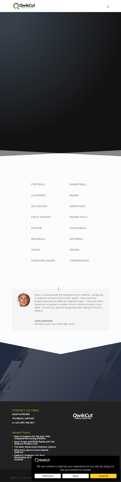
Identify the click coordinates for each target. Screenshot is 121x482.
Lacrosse (38, 195)
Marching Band (43, 260)
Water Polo (78, 217)
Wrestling (77, 206)
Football (38, 184)
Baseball (38, 238)
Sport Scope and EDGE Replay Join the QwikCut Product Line (34, 442)
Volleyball (78, 228)
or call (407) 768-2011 (23, 422)
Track (35, 249)
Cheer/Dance (79, 260)
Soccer (36, 228)
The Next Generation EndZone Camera (35, 446)
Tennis (74, 249)
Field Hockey (41, 217)
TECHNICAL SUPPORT (23, 418)
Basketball (78, 184)
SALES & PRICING (21, 414)
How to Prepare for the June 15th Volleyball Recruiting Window (32, 437)
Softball (76, 238)
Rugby (74, 195)
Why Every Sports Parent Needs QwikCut (31, 451)
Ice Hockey (39, 206)
